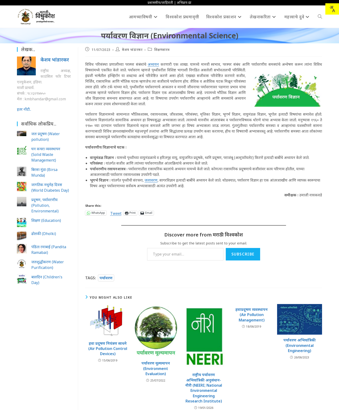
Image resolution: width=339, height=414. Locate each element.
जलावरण (151, 180)
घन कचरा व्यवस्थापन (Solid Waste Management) (45, 154)
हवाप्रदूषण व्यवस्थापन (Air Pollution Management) (251, 315)
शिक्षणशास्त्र (162, 49)
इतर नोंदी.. (24, 109)
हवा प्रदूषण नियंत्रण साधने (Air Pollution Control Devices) (107, 349)
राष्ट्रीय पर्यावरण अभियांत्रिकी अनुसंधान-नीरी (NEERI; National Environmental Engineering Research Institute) (203, 388)
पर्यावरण (106, 277)
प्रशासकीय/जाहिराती (160, 2)
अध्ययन (153, 64)
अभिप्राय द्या (184, 2)
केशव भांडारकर (132, 49)
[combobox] (332, 9)
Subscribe (242, 254)
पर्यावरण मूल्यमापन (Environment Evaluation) (155, 368)
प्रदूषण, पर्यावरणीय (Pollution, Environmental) (45, 205)
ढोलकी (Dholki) (43, 233)
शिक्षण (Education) (46, 220)
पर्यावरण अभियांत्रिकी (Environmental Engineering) (299, 345)
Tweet (115, 213)
